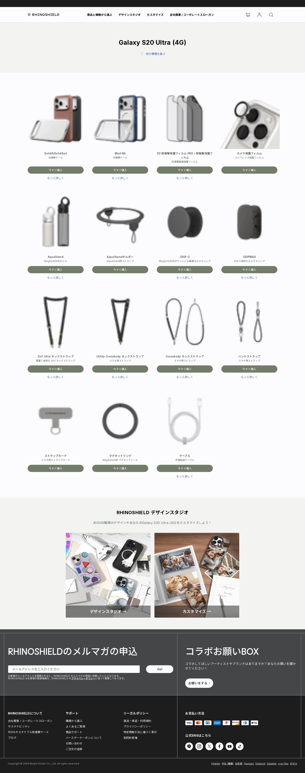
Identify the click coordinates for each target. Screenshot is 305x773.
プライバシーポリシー (83, 678)
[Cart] (248, 15)
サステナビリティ (19, 726)
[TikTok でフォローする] (240, 746)
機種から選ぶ (74, 720)
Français (249, 763)
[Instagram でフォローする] (199, 746)
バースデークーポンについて (84, 737)
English (215, 763)
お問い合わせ (74, 743)
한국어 (293, 763)
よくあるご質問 (75, 726)
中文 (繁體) (228, 763)
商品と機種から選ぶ (99, 14)
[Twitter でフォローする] (209, 746)
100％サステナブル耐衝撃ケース (28, 732)
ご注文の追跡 (74, 749)
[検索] (271, 15)
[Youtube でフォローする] (229, 746)
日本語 (238, 763)
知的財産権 (131, 737)
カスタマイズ (155, 14)
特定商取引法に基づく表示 (140, 732)
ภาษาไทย (283, 763)
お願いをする (199, 683)
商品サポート (74, 732)
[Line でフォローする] (189, 746)
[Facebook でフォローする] (219, 746)
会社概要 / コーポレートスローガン (192, 14)
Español (272, 763)
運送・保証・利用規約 (137, 720)
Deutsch (260, 763)
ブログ (12, 737)
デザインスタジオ (129, 14)
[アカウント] (259, 15)
